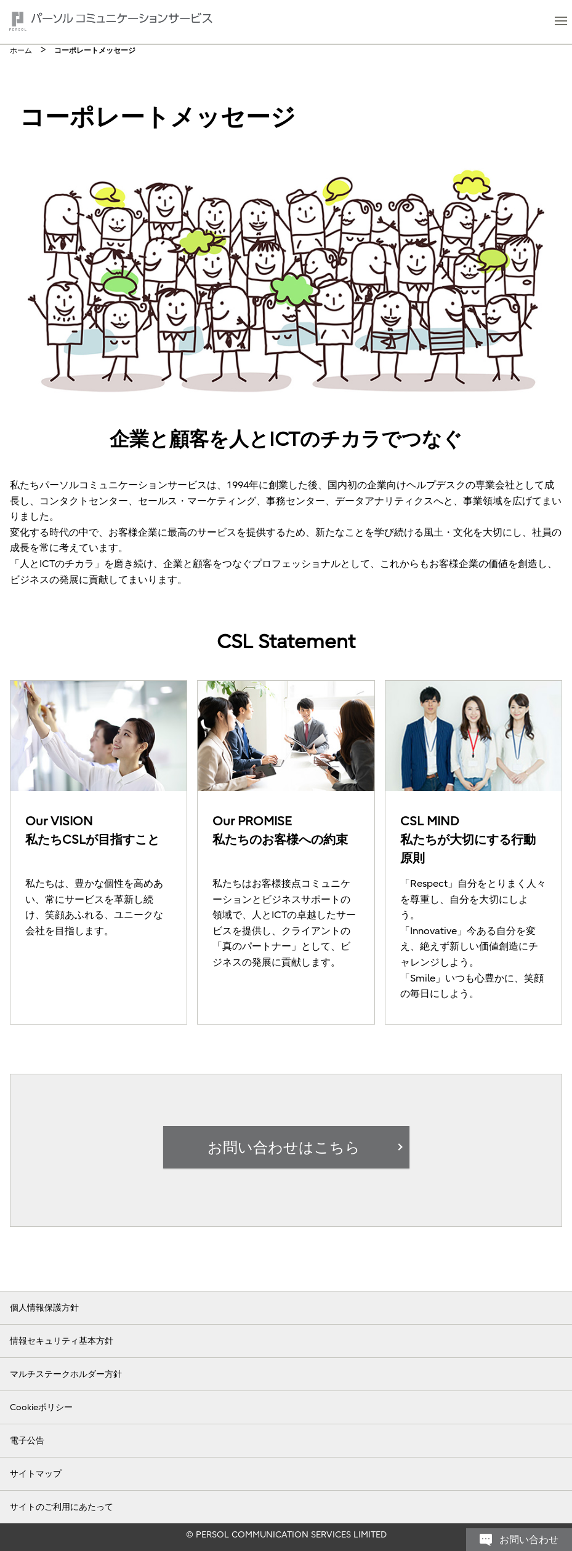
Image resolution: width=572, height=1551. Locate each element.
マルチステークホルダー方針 (66, 1373)
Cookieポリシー (41, 1406)
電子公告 (27, 1439)
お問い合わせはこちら (283, 1147)
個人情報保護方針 (44, 1306)
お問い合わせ (528, 1277)
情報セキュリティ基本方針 (61, 1340)
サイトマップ (36, 1472)
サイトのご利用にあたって (61, 1506)
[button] (561, 22)
